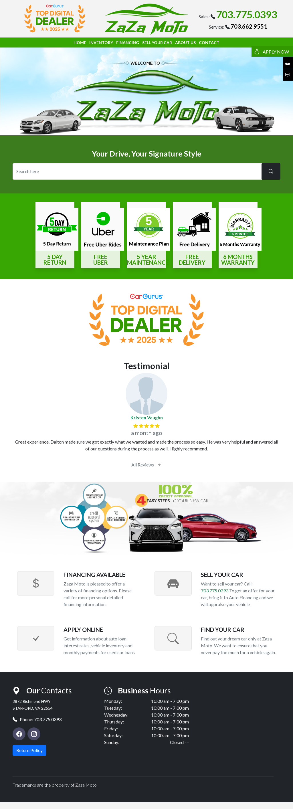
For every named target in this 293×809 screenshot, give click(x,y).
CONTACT (209, 42)
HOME (80, 42)
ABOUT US (185, 42)
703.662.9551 (249, 26)
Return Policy (29, 750)
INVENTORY (101, 42)
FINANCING (127, 42)
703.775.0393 (246, 14)
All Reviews (146, 464)
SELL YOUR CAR (157, 42)
